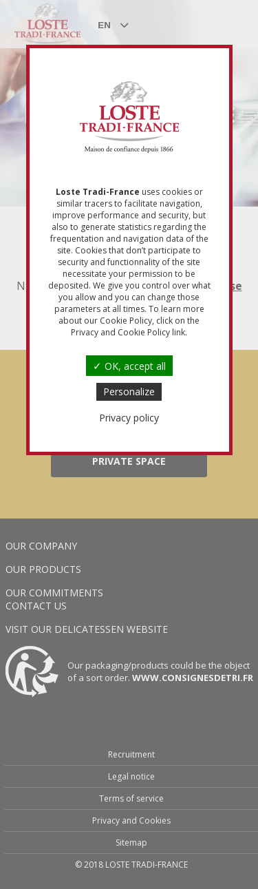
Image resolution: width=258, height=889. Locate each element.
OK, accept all (129, 366)
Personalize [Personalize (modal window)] (129, 391)
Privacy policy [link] (129, 417)
